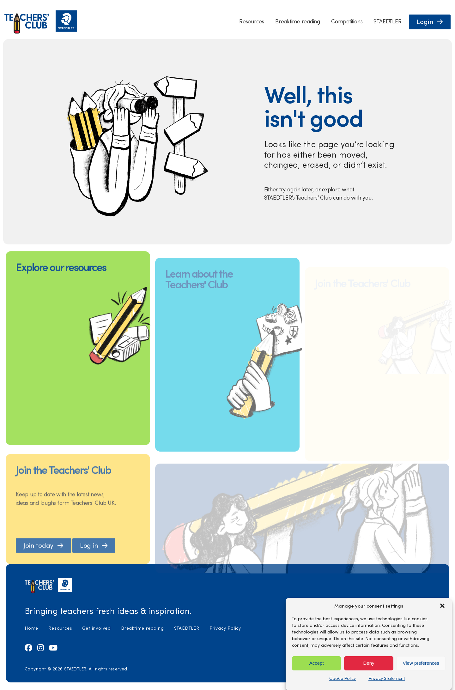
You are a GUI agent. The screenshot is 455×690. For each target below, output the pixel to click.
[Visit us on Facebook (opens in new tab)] (28, 647)
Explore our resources (61, 277)
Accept (316, 674)
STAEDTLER (387, 21)
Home (31, 628)
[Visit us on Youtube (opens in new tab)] (53, 647)
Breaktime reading (297, 21)
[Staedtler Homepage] (40, 32)
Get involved (96, 628)
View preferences (421, 674)
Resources (251, 21)
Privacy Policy (225, 628)
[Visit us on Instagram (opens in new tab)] (40, 647)
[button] (442, 617)
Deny (368, 674)
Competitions (346, 21)
